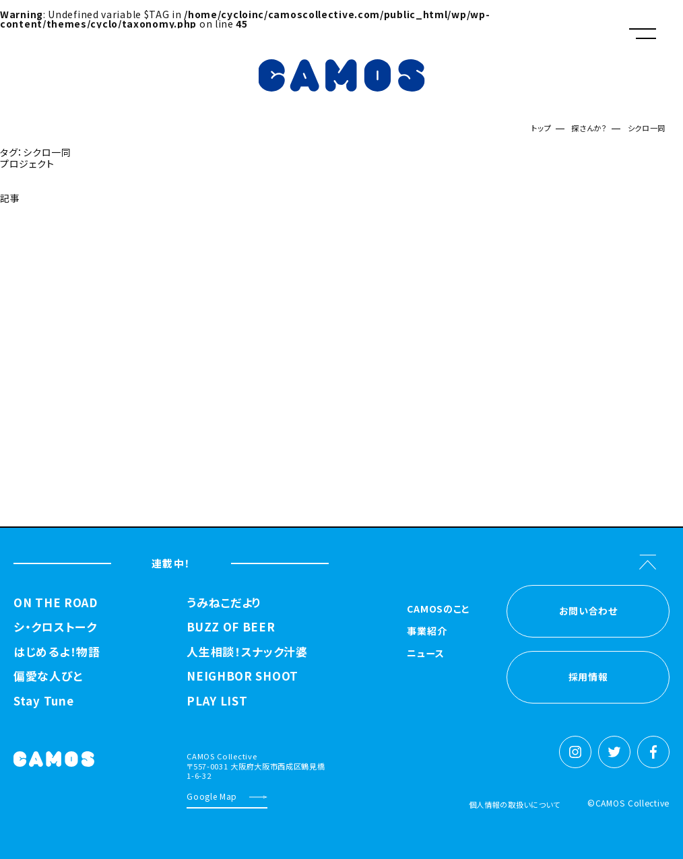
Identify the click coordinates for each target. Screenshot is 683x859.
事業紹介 (427, 632)
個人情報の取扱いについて (514, 804)
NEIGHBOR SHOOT (242, 676)
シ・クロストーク (55, 627)
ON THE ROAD (55, 603)
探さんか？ (589, 128)
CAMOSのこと (438, 609)
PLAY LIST (217, 701)
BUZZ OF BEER (231, 627)
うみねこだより (224, 603)
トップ (541, 128)
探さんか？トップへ (41, 232)
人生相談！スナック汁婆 (247, 652)
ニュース (425, 654)
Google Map (212, 796)
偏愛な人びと (47, 676)
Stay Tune (43, 701)
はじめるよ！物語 (56, 652)
